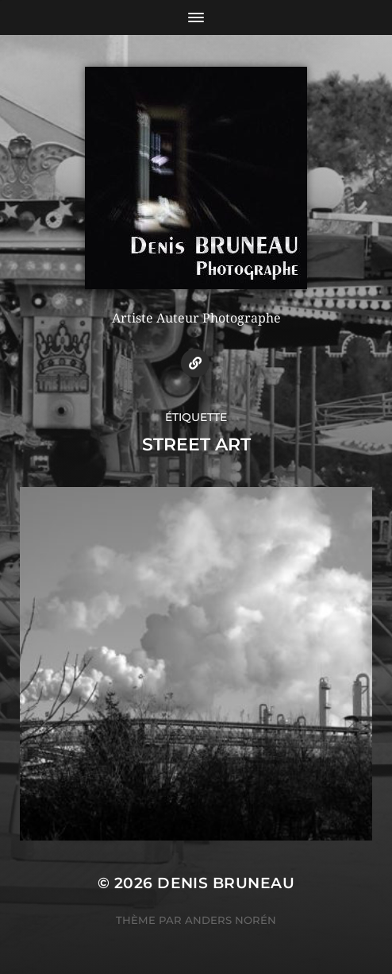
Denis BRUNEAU (225, 883)
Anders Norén (230, 920)
